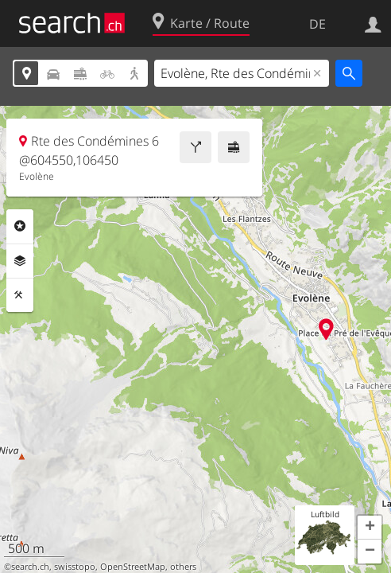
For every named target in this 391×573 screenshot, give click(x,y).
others (183, 566)
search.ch (30, 566)
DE (317, 24)
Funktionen (19, 295)
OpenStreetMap (132, 566)
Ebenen (19, 261)
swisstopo (74, 566)
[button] (369, 528)
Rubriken (19, 226)
